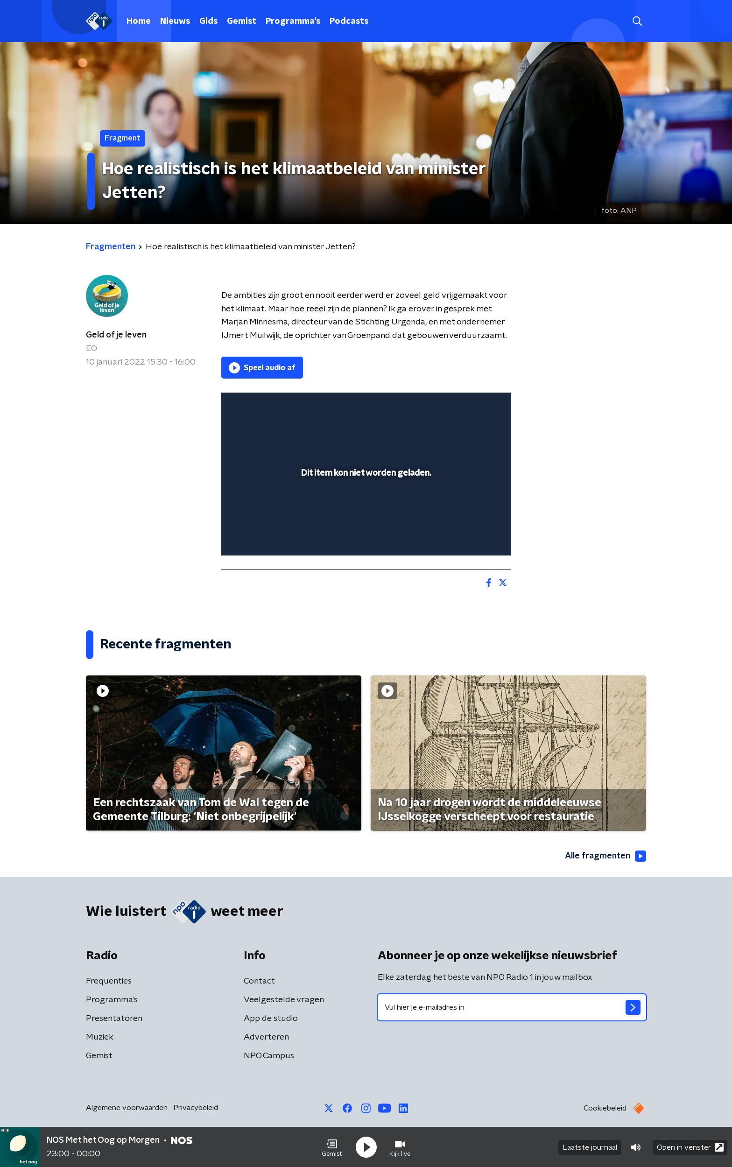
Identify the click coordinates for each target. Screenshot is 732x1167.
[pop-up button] (469, 535)
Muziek (99, 1037)
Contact (259, 981)
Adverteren (266, 1037)
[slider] (365, 510)
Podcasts (349, 21)
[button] (332, 1147)
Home (139, 21)
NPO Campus (269, 1056)
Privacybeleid (195, 1107)
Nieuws (175, 21)
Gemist (241, 21)
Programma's (293, 21)
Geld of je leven (116, 335)
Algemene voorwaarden (127, 1107)
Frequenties (109, 981)
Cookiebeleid (605, 1108)
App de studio (271, 1018)
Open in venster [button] (690, 1147)
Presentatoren (114, 1018)
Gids (208, 21)
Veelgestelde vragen (284, 1000)
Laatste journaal (590, 1147)
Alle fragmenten (605, 856)
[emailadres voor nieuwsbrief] (512, 1007)
